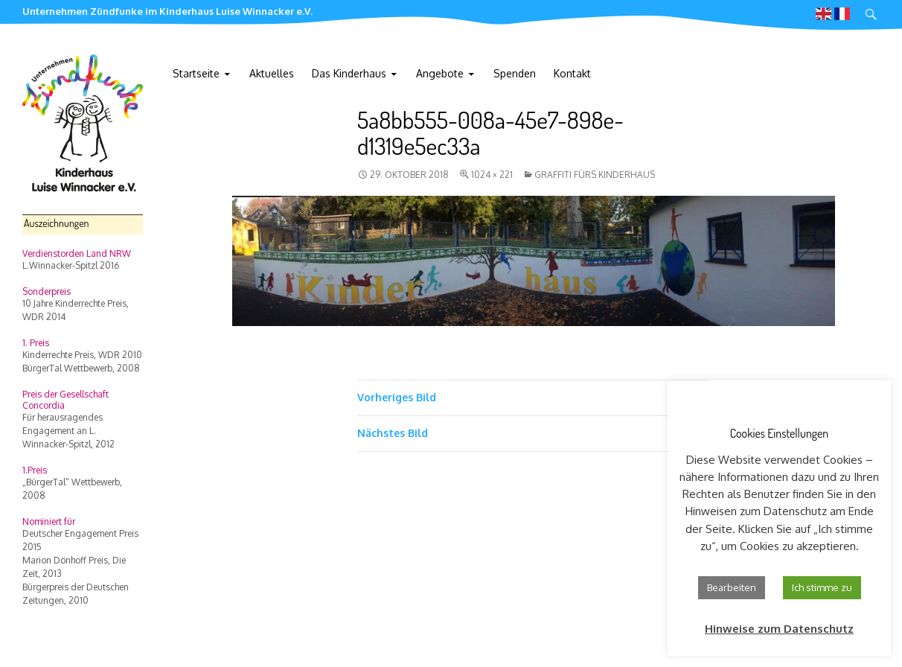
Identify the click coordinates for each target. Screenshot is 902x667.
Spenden (514, 73)
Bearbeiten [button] (731, 587)
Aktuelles (271, 73)
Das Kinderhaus (349, 73)
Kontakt (572, 73)
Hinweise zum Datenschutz (779, 629)
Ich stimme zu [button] (822, 587)
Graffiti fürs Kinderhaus (594, 174)
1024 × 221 (492, 174)
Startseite (196, 73)
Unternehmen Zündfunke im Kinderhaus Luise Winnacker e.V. (167, 11)
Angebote (440, 73)
